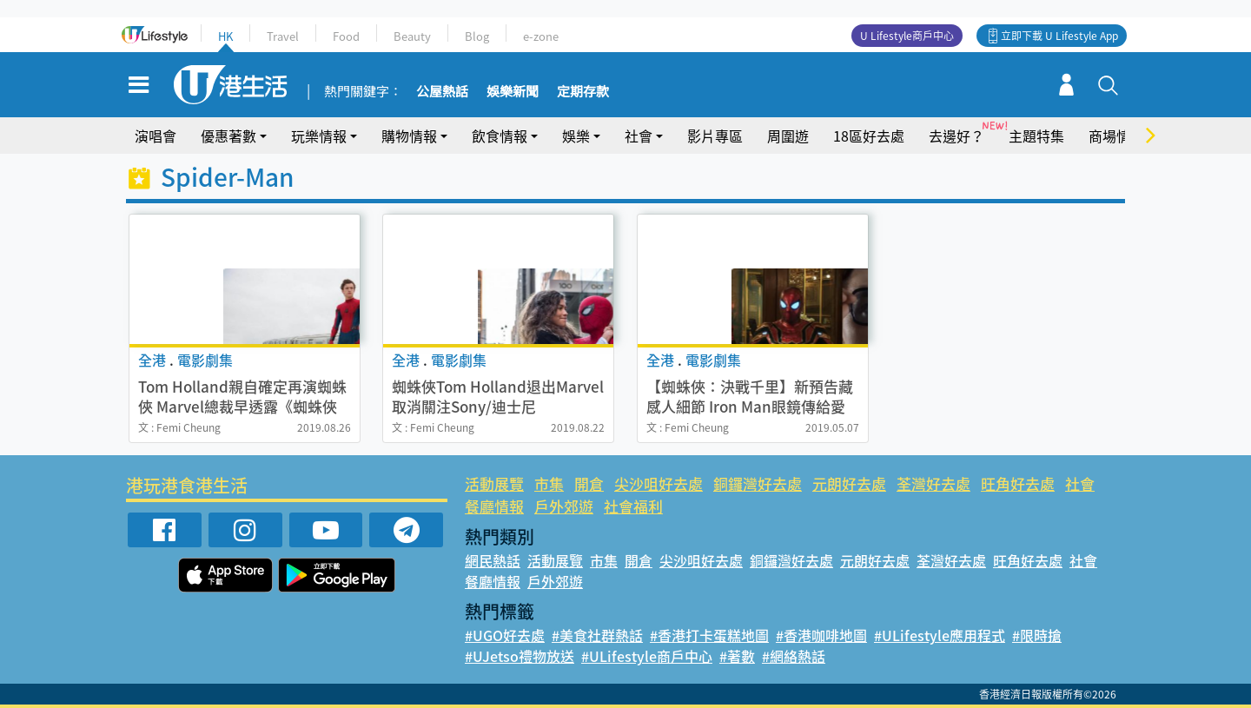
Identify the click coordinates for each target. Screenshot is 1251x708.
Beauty (412, 36)
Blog (477, 36)
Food (346, 36)
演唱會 (155, 135)
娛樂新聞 (512, 92)
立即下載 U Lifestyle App (1059, 35)
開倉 (589, 483)
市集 (549, 483)
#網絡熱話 (793, 655)
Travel (283, 36)
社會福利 (633, 506)
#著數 (737, 655)
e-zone (541, 36)
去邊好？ (956, 135)
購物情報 (409, 135)
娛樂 (576, 135)
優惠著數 (228, 135)
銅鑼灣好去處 (757, 483)
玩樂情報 (319, 135)
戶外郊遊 (563, 506)
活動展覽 (494, 483)
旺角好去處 (1018, 483)
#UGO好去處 (505, 635)
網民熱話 (492, 560)
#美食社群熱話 (597, 635)
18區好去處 (868, 135)
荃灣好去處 (933, 483)
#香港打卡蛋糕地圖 (709, 635)
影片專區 (715, 135)
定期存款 (583, 92)
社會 (638, 135)
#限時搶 (1037, 635)
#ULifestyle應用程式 (939, 635)
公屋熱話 (442, 92)
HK (225, 36)
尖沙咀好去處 (658, 483)
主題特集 (1036, 135)
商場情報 (1116, 135)
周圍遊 (788, 135)
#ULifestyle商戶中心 (646, 655)
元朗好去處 (849, 483)
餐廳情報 (494, 506)
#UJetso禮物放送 (519, 655)
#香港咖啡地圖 (821, 635)
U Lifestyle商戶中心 (907, 35)
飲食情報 (499, 135)
